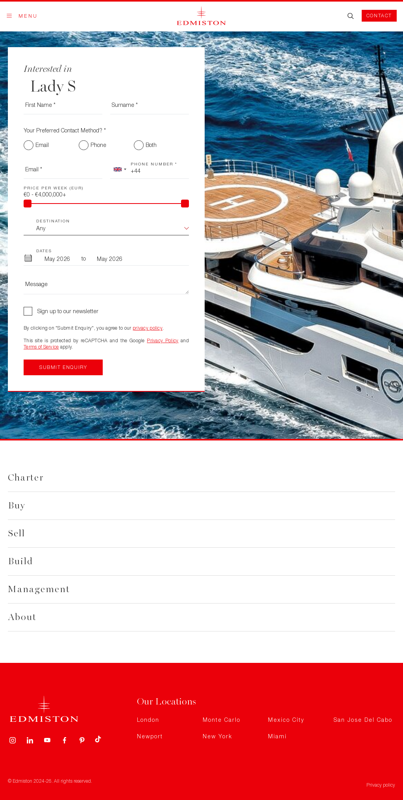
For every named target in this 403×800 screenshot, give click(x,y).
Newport (150, 736)
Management (39, 589)
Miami (277, 736)
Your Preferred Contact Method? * (65, 130)
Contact (379, 15)
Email (42, 144)
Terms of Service (41, 347)
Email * (33, 169)
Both (151, 144)
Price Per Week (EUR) (53, 187)
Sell (16, 533)
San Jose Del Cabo (363, 719)
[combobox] (120, 169)
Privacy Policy (162, 340)
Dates (44, 250)
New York (217, 736)
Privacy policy (380, 785)
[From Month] (57, 258)
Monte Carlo (221, 719)
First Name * (40, 104)
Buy (17, 505)
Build (20, 561)
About (22, 617)
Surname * (125, 104)
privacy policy (148, 328)
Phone (98, 144)
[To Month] (109, 258)
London (148, 719)
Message (36, 284)
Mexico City (286, 719)
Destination (53, 220)
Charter (26, 477)
